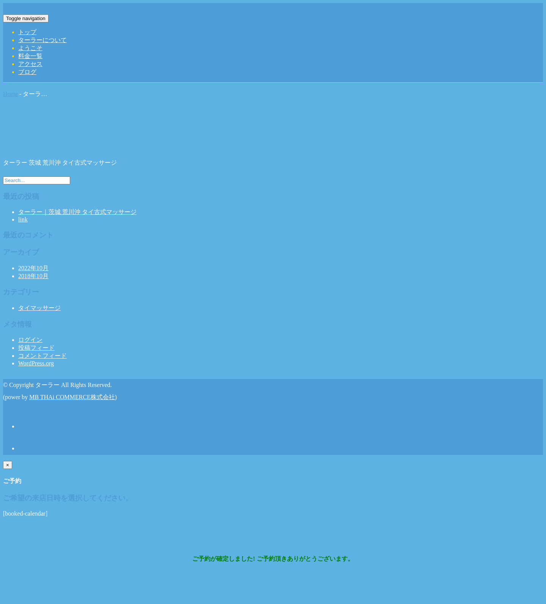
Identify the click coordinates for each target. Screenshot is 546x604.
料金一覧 (30, 56)
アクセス (30, 64)
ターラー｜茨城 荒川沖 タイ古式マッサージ (77, 212)
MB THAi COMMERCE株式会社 (72, 397)
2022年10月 (33, 268)
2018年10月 (33, 276)
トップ (27, 32)
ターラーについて (42, 40)
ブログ (27, 72)
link (23, 219)
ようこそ (30, 48)
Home (10, 94)
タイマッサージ (39, 308)
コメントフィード (42, 355)
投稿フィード (36, 347)
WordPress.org (36, 363)
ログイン (30, 340)
